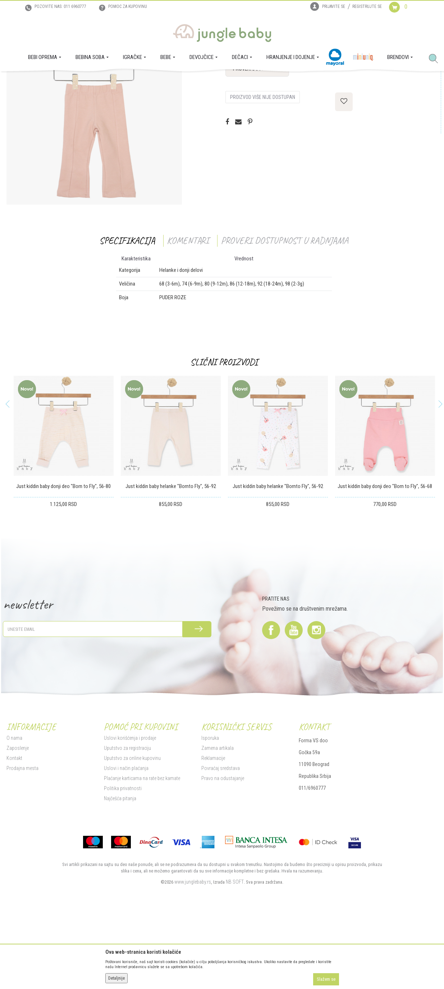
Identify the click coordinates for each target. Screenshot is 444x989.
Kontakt (14, 830)
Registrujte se (367, 6)
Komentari (187, 313)
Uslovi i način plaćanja (126, 840)
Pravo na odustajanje (222, 850)
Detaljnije (116, 978)
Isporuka (210, 810)
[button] (436, 59)
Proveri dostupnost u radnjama (284, 313)
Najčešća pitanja (120, 871)
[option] (94, 189)
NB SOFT (235, 954)
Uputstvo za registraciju (127, 820)
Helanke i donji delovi (114, 81)
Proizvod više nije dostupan (262, 169)
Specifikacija (126, 313)
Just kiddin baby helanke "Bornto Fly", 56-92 (169, 558)
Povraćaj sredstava (220, 840)
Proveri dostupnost (257, 141)
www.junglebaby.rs (192, 954)
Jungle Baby (17, 81)
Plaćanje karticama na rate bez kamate (142, 850)
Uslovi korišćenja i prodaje (130, 810)
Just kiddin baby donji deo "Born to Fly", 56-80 (62, 558)
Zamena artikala (217, 820)
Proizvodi (41, 81)
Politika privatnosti (123, 860)
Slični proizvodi (223, 434)
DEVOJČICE (79, 81)
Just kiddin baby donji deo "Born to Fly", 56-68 (384, 558)
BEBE (59, 81)
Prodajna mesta (22, 840)
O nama (14, 810)
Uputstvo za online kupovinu (132, 830)
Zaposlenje (17, 820)
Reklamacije (213, 830)
